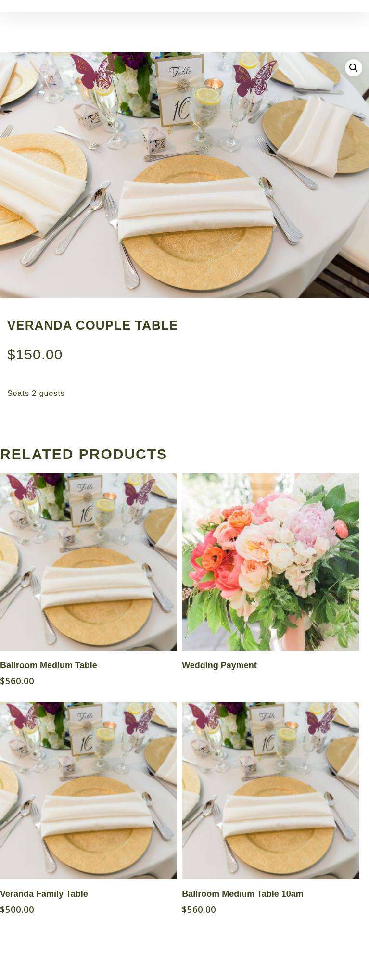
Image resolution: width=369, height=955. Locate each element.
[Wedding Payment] (270, 561)
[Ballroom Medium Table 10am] (270, 790)
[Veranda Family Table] (88, 790)
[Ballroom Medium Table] (88, 561)
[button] (353, 67)
